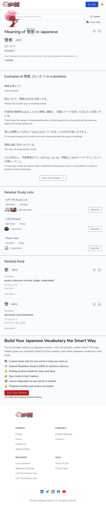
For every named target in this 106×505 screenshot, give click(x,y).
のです (80, 131)
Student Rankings (63, 434)
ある (26, 111)
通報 (49, 111)
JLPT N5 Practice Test (26, 478)
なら (16, 157)
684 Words (10, 204)
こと (31, 111)
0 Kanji (22, 224)
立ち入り (86, 111)
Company (20, 428)
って (14, 161)
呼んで (15, 86)
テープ (67, 111)
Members (59, 439)
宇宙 (24, 157)
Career (18, 439)
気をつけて (10, 99)
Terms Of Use (62, 463)
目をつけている (25, 144)
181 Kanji (24, 204)
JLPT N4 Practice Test (26, 473)
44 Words (10, 243)
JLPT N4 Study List (16, 199)
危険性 (18, 111)
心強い (72, 131)
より (19, 131)
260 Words (10, 224)
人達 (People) (13, 219)
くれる (53, 131)
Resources (21, 457)
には (9, 131)
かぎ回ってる (39, 99)
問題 (64, 157)
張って (77, 111)
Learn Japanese (22, 463)
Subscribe (95, 209)
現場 (59, 111)
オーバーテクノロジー (88, 157)
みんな (38, 131)
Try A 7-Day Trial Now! (17, 392)
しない (53, 157)
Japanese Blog (22, 449)
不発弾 (8, 111)
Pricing (18, 434)
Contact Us (20, 444)
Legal (58, 457)
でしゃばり (40, 157)
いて (46, 131)
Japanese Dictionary (24, 468)
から (36, 111)
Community (61, 428)
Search (95, 16)
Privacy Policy (61, 468)
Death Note (12, 238)
